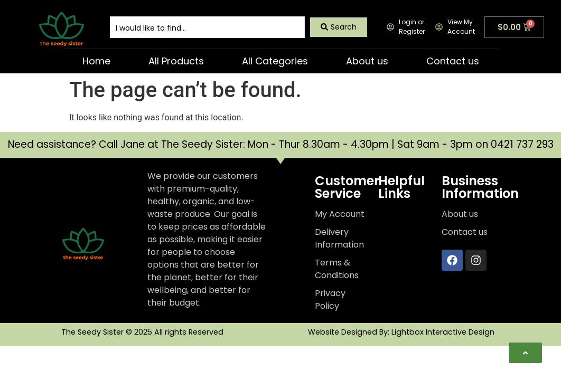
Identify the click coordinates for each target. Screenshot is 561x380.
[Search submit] (338, 26)
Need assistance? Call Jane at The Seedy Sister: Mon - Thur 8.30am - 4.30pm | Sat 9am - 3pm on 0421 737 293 (281, 144)
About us (367, 61)
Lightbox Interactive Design (442, 332)
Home (96, 61)
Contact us (452, 61)
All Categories (275, 61)
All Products (176, 61)
